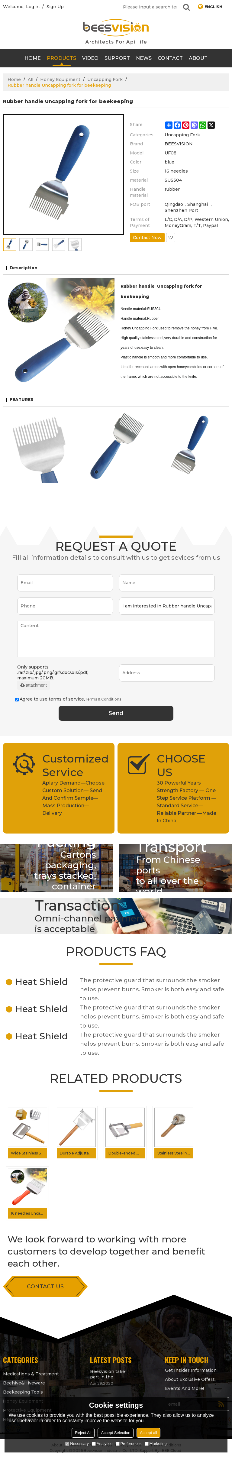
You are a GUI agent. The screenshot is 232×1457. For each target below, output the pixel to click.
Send (116, 713)
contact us (45, 1286)
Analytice (102, 1443)
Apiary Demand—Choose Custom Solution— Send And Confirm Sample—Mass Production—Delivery (73, 798)
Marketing (156, 1443)
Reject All (83, 1432)
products (61, 58)
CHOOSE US (181, 765)
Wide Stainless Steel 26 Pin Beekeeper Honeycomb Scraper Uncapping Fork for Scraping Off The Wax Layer (29, 1153)
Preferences (129, 1443)
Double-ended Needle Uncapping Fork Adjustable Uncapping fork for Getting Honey (126, 1153)
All (30, 79)
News (144, 58)
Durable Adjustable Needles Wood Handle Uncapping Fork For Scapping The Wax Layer (78, 1153)
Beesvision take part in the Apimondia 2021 (107, 1374)
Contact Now (147, 237)
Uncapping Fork (105, 79)
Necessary (77, 1443)
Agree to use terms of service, (68, 699)
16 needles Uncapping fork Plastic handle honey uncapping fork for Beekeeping (29, 1213)
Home (32, 58)
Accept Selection (115, 1432)
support (117, 58)
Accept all (148, 1432)
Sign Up (55, 6)
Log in (33, 6)
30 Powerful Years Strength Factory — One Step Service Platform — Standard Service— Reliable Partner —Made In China (186, 802)
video (90, 58)
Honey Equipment (60, 79)
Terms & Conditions (103, 699)
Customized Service (73, 765)
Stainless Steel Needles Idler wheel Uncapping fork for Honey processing (175, 1153)
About (198, 58)
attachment (33, 685)
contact (170, 58)
